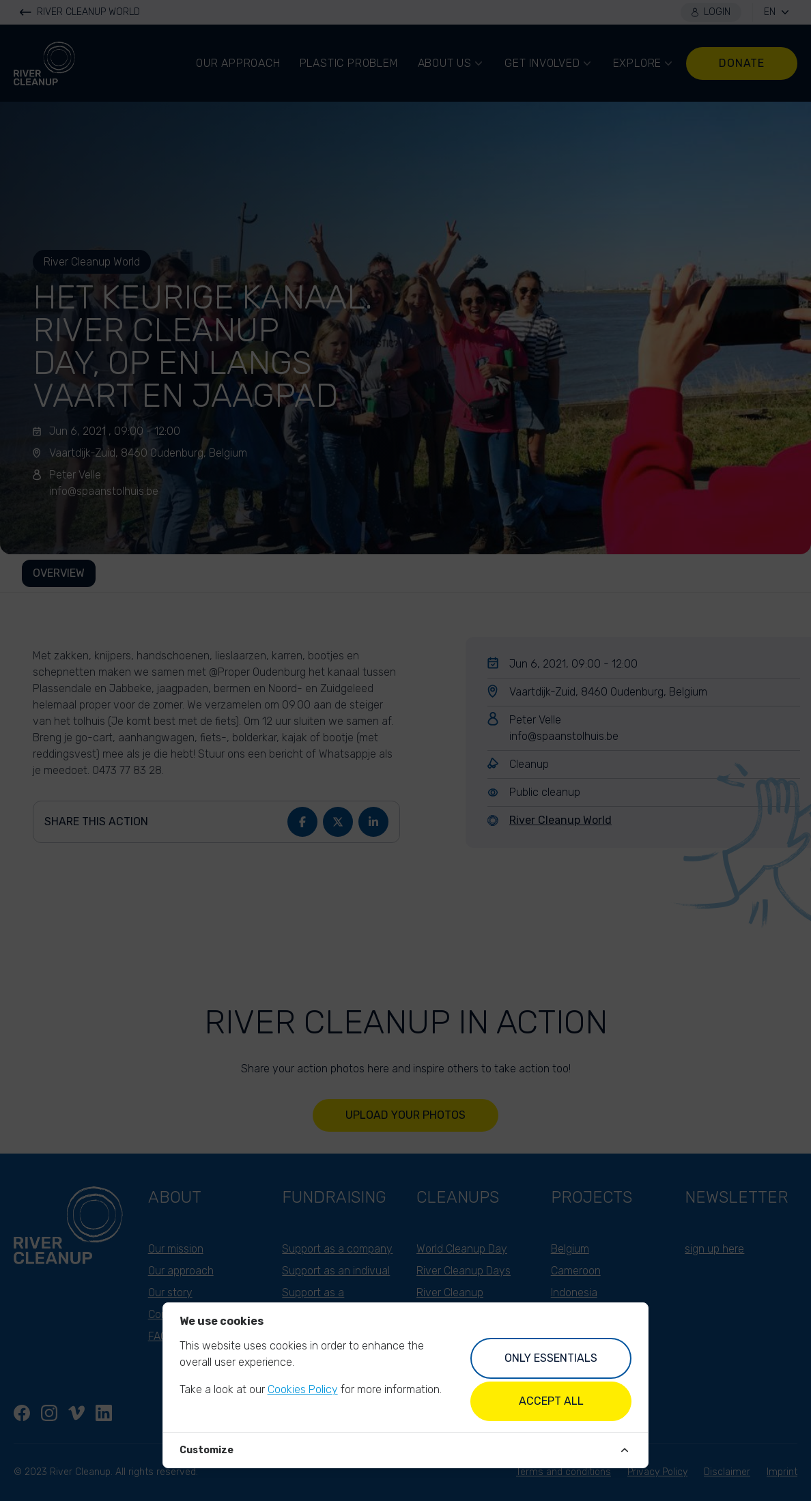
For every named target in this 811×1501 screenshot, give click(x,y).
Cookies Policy (303, 1389)
